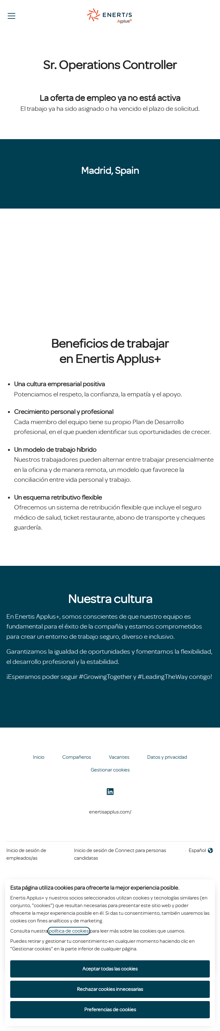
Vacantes (119, 757)
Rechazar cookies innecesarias (110, 989)
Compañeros (76, 757)
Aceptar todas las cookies (110, 969)
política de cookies (69, 931)
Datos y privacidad (167, 757)
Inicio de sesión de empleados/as (26, 854)
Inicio (38, 757)
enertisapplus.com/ (110, 812)
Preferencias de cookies (110, 1010)
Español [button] (201, 851)
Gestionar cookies (110, 770)
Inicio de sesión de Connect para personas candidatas (120, 854)
